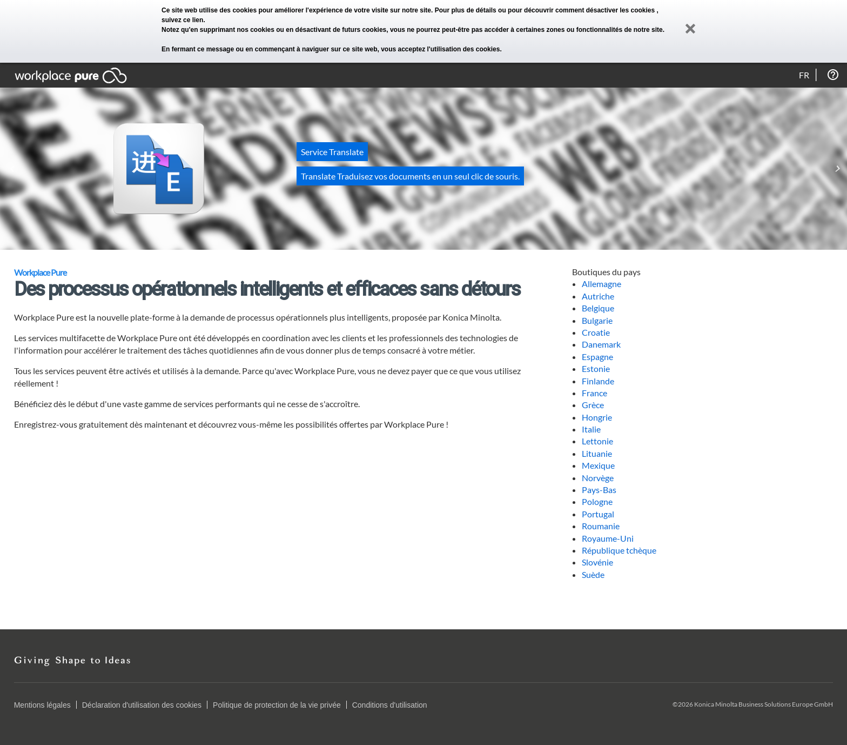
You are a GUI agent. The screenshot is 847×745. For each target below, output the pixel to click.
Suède (593, 574)
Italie (591, 429)
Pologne (597, 501)
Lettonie (597, 441)
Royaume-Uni (608, 538)
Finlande (598, 381)
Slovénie (597, 562)
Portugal (598, 514)
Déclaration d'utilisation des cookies (141, 705)
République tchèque (619, 550)
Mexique (598, 465)
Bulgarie (597, 320)
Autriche (598, 296)
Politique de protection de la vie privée (277, 705)
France (594, 393)
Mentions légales (42, 705)
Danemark (601, 344)
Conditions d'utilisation (389, 705)
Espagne (597, 356)
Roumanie (601, 526)
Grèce (593, 405)
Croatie (596, 332)
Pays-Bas (599, 489)
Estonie (596, 368)
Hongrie (597, 417)
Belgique (598, 308)
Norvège (598, 478)
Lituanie (597, 453)
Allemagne (601, 283)
